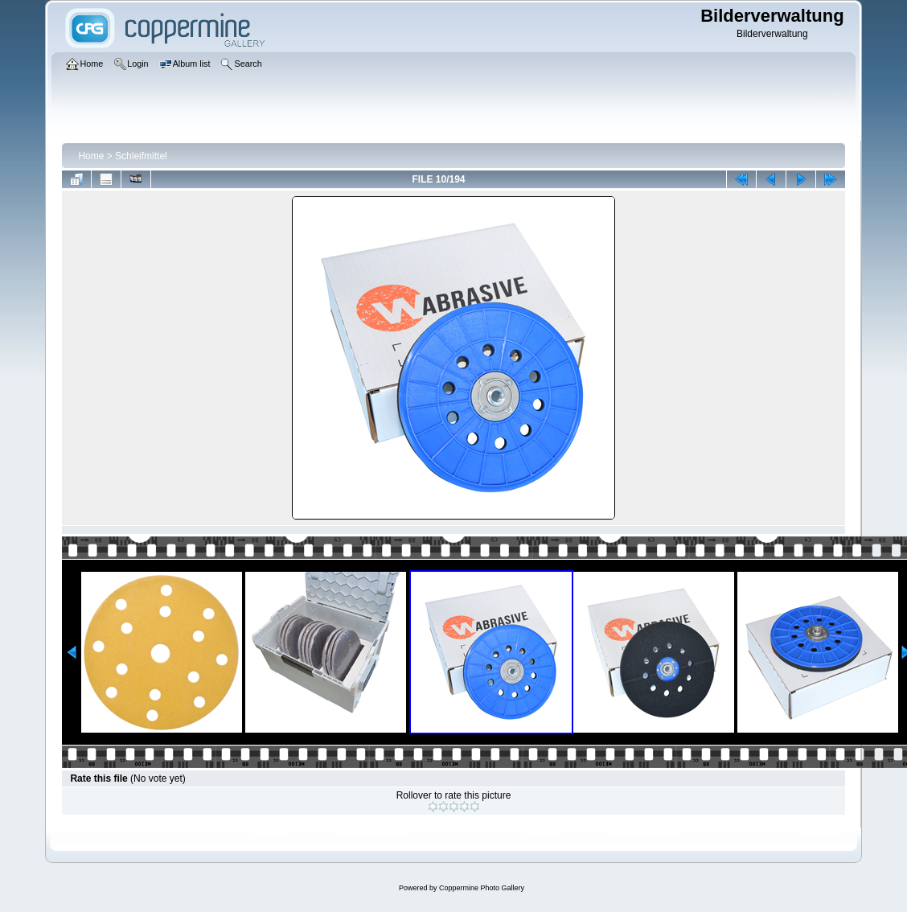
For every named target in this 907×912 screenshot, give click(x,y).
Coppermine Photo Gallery (481, 888)
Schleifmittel (141, 156)
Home (91, 156)
